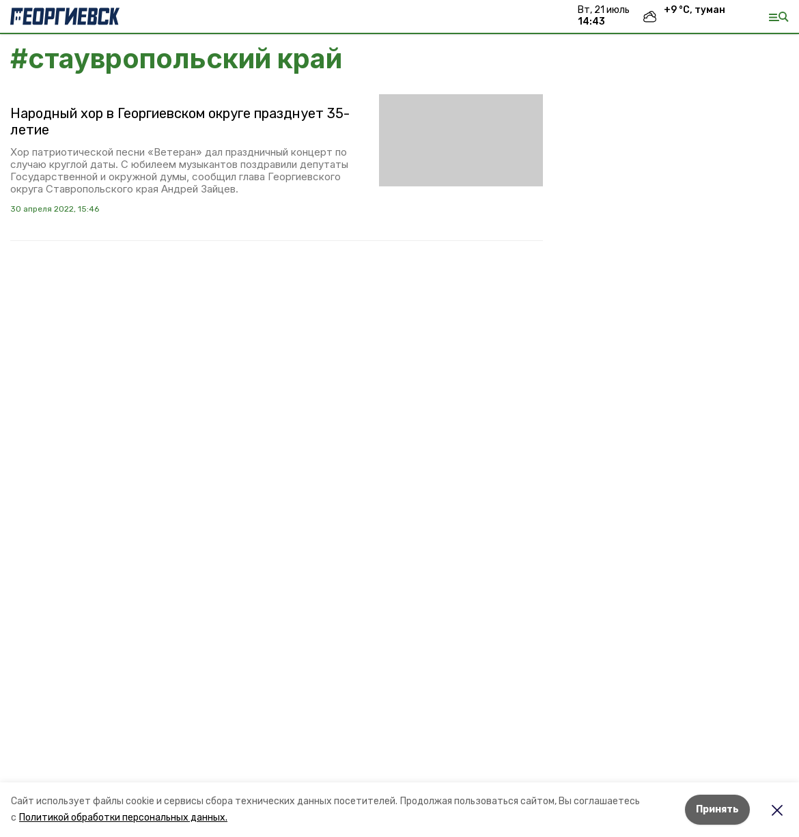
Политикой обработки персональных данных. (123, 817)
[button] (461, 140)
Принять (717, 809)
